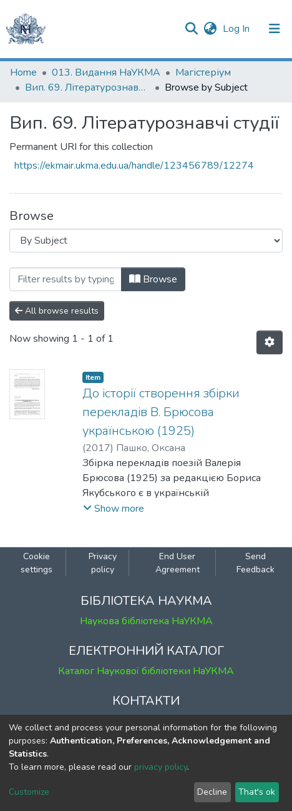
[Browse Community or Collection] (146, 240)
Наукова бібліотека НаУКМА (146, 621)
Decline (212, 792)
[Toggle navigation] (274, 28)
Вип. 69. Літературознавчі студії (87, 87)
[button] (210, 28)
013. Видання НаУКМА (106, 72)
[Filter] (65, 279)
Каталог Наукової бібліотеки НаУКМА (146, 671)
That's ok (256, 792)
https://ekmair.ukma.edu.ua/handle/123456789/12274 (134, 165)
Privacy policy (103, 562)
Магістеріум (203, 72)
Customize (29, 792)
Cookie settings (36, 562)
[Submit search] (191, 29)
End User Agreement (177, 562)
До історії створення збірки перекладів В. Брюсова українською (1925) (161, 412)
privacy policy (160, 767)
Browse (153, 279)
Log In (237, 29)
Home (23, 72)
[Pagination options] (269, 342)
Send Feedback (255, 562)
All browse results (57, 311)
